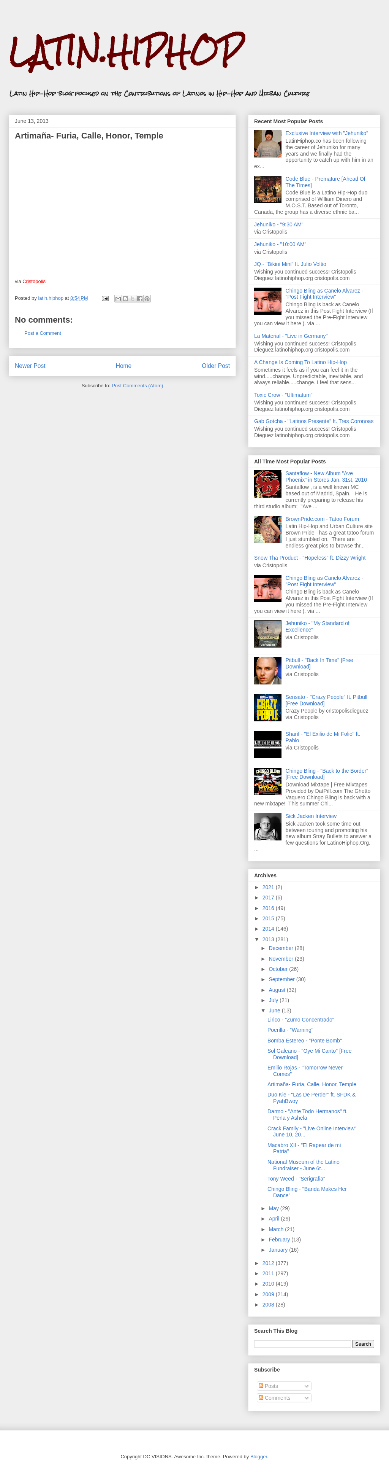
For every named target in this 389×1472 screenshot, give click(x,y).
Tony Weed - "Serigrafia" (296, 1179)
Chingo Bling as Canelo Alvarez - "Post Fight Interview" (325, 294)
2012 (269, 1263)
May (274, 1208)
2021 (269, 887)
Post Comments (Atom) (137, 385)
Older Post (216, 366)
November (281, 959)
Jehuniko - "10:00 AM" (280, 244)
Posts (268, 1386)
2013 (269, 939)
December (281, 948)
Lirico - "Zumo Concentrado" (300, 1020)
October (279, 969)
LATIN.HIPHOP (125, 51)
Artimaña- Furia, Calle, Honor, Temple (311, 1084)
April (275, 1219)
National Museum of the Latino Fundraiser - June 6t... (303, 1165)
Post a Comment (42, 333)
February (280, 1239)
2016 (269, 908)
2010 (269, 1284)
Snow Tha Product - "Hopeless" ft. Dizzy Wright (309, 558)
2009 (269, 1294)
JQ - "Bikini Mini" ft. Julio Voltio (290, 264)
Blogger (258, 1456)
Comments (275, 1398)
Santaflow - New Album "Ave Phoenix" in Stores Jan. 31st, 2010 (326, 476)
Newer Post (30, 366)
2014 (269, 929)
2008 (269, 1305)
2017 (269, 897)
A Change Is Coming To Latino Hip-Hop (300, 362)
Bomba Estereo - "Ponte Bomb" (304, 1041)
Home (124, 366)
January (279, 1250)
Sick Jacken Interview (311, 816)
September (282, 979)
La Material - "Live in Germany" (291, 336)
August (277, 990)
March (277, 1229)
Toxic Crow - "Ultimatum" (283, 395)
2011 (269, 1273)
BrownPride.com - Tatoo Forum (322, 519)
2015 (269, 918)
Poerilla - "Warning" (290, 1030)
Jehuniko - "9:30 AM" (279, 224)
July (274, 1000)
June (275, 1010)
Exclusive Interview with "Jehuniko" (327, 133)
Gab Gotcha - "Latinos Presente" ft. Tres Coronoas (313, 421)
